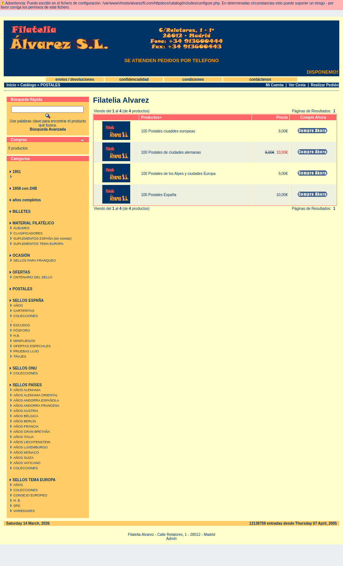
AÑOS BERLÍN (22, 421)
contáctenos (260, 79)
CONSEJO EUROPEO (28, 495)
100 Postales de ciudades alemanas (171, 152)
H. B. (15, 500)
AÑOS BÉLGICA (23, 416)
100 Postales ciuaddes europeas (168, 131)
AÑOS (16, 305)
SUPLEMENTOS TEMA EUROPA (36, 244)
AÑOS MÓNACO (24, 452)
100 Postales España (158, 195)
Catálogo (28, 85)
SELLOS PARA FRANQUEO (32, 260)
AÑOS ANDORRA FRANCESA (34, 405)
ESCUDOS (19, 325)
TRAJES (17, 356)
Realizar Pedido (325, 85)
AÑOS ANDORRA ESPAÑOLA (34, 400)
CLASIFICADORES (26, 233)
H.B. (14, 336)
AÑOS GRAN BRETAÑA (29, 432)
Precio (282, 117)
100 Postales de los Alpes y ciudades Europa (178, 174)
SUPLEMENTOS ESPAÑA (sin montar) (40, 238)
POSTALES (50, 85)
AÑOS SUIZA (21, 458)
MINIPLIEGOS (22, 341)
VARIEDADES (22, 511)
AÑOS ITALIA (21, 437)
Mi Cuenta (274, 85)
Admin (171, 539)
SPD (14, 506)
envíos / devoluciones (74, 79)
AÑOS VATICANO (25, 463)
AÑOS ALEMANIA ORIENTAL (33, 395)
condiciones (193, 79)
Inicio (11, 85)
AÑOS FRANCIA (24, 426)
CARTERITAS (21, 311)
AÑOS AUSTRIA (23, 411)
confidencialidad (134, 79)
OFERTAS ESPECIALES (30, 346)
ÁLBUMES (19, 228)
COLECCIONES (23, 316)
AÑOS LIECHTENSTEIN (29, 442)
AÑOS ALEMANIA (25, 390)
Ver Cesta (297, 85)
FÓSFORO (19, 330)
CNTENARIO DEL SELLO (30, 277)
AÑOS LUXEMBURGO (28, 447)
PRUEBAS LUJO (24, 351)
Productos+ (151, 117)
